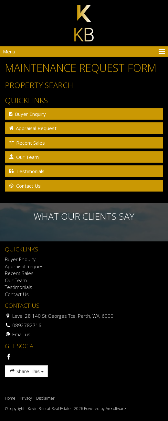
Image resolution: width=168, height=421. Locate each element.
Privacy (26, 398)
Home (10, 398)
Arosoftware (116, 408)
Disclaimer (45, 398)
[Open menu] (84, 51)
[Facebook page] (9, 357)
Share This (26, 371)
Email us (21, 334)
